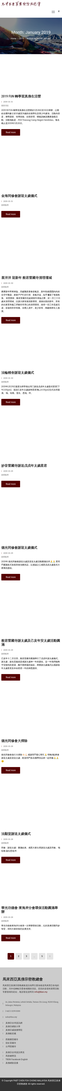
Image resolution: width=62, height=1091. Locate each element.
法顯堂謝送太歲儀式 (16, 834)
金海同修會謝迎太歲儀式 (19, 196)
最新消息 (5, 105)
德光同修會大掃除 (14, 741)
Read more (11, 132)
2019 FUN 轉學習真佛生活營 (21, 96)
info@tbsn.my (40, 992)
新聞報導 (5, 205)
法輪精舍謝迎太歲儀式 (17, 373)
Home (13, 38)
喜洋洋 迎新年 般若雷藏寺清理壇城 (26, 278)
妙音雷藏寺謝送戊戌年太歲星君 (24, 466)
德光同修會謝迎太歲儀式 (19, 548)
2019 (21, 38)
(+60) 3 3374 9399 (12, 1011)
